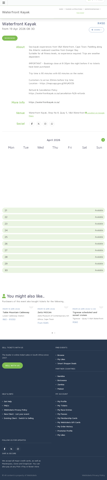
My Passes (62, 414)
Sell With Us (12, 365)
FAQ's (6, 405)
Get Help (8, 401)
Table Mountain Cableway (16, 312)
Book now (10, 38)
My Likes (61, 359)
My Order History (65, 426)
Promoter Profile (65, 431)
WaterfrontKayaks (92, 9)
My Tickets (62, 405)
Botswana (62, 380)
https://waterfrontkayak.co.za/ (44, 102)
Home (61, 9)
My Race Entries (65, 410)
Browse (61, 355)
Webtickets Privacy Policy (15, 410)
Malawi (61, 389)
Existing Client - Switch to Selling (19, 418)
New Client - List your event (16, 414)
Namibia (61, 376)
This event (80, 13)
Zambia (61, 384)
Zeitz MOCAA (45, 312)
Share (96, 30)
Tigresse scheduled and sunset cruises (85, 313)
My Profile (62, 401)
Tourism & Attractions (73, 9)
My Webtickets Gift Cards (69, 422)
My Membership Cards (67, 418)
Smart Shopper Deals (67, 363)
